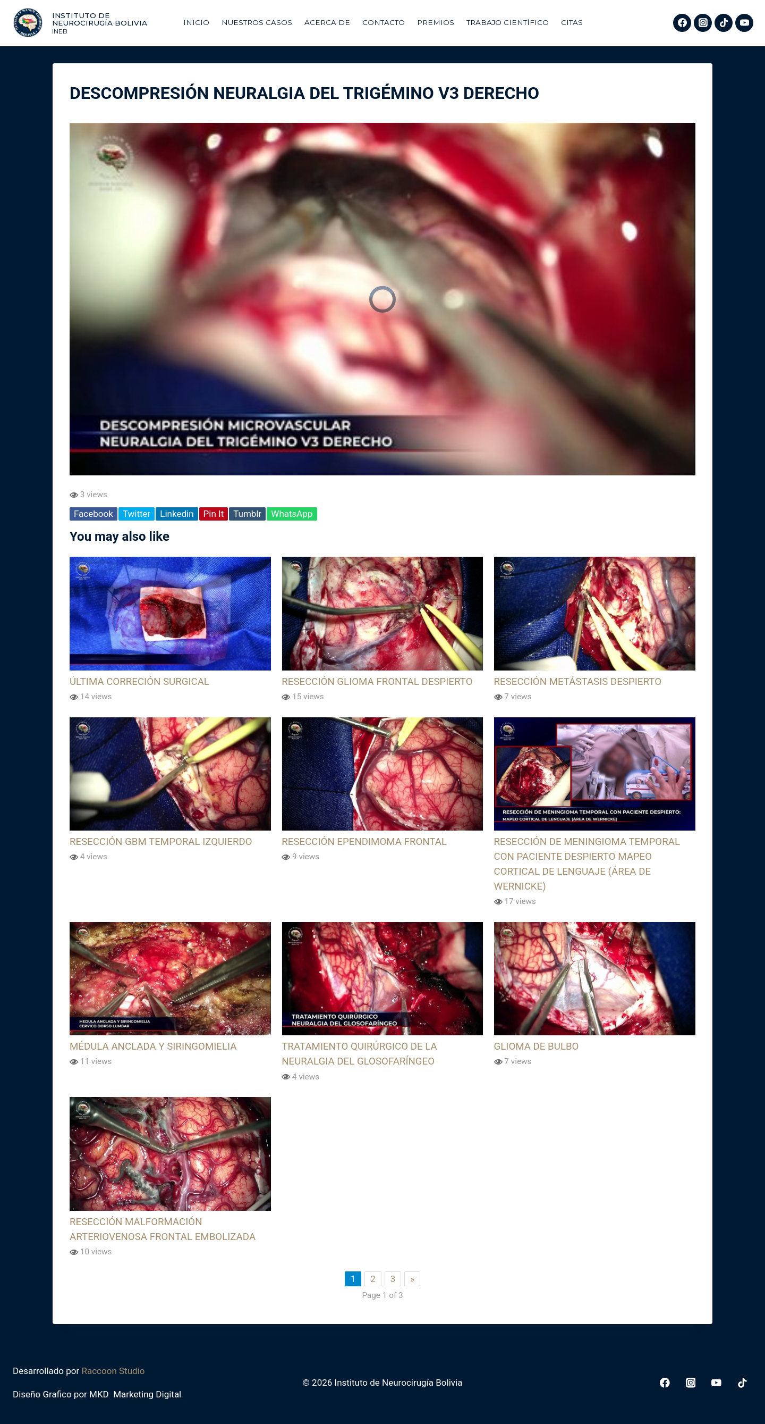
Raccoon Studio (112, 1371)
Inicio (196, 22)
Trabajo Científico (507, 22)
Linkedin (176, 513)
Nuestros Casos (257, 22)
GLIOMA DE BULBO (536, 1046)
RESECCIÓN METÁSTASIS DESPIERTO (577, 682)
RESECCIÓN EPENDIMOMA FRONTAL (364, 842)
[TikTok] (724, 23)
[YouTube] (744, 23)
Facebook (93, 513)
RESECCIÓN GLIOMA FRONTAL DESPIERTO (377, 682)
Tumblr (247, 513)
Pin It (213, 513)
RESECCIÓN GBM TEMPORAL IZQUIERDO (161, 842)
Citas (572, 22)
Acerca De (327, 22)
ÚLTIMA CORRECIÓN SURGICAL (139, 682)
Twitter (136, 513)
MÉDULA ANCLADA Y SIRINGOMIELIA (153, 1046)
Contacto (383, 22)
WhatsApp (291, 513)
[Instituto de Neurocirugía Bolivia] (92, 22)
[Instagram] (703, 23)
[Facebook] (682, 23)
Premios (435, 22)
